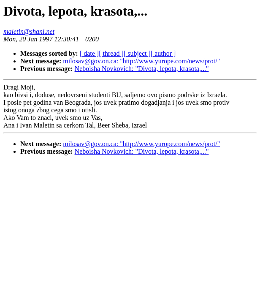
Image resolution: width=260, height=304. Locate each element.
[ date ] (89, 53)
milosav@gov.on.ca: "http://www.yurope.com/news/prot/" (141, 61)
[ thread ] (111, 53)
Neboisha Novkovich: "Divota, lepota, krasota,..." (142, 68)
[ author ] (163, 53)
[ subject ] (137, 53)
